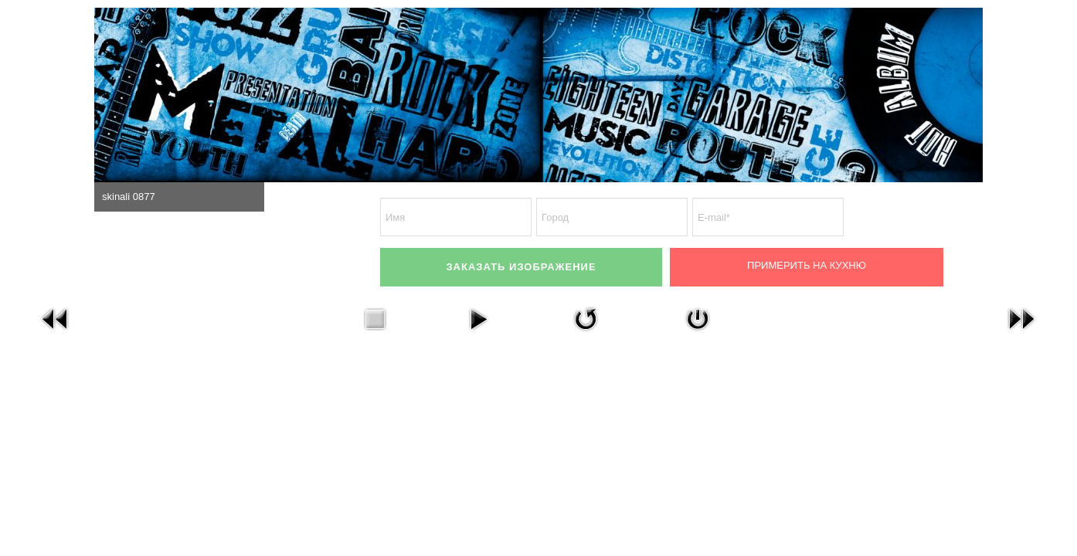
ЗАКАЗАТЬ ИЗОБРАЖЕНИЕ (521, 267)
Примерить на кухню (806, 265)
